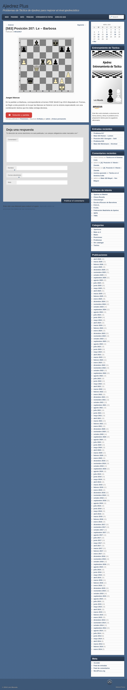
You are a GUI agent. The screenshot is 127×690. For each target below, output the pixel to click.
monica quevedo (100, 173)
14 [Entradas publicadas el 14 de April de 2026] (98, 34)
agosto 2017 (98, 535)
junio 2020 (97, 445)
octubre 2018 (98, 498)
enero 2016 (98, 585)
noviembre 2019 (100, 463)
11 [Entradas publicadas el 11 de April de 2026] (115, 32)
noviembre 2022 (100, 368)
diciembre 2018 (99, 493)
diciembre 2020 (99, 429)
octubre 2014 (98, 625)
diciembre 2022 (99, 365)
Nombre (11, 168)
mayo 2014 (98, 639)
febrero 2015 (98, 615)
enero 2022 (98, 394)
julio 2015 (97, 601)
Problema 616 (99, 141)
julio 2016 (97, 570)
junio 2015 (97, 604)
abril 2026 (97, 259)
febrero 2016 (98, 583)
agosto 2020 (98, 440)
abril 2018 (97, 514)
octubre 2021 (98, 402)
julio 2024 (97, 315)
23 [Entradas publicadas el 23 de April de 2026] (107, 37)
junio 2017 (97, 540)
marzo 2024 (98, 325)
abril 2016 (97, 577)
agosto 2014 (98, 631)
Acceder (97, 663)
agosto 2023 (98, 344)
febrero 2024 (98, 328)
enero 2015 (98, 617)
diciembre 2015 (99, 588)
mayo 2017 (98, 543)
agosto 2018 (98, 503)
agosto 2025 (98, 280)
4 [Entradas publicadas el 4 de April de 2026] (115, 30)
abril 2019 (97, 482)
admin (48, 119)
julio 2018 (97, 506)
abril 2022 (97, 386)
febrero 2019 (98, 487)
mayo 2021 (98, 416)
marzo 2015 (98, 612)
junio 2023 (97, 349)
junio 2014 (97, 636)
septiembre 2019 (100, 469)
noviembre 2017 (100, 527)
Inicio (7, 17)
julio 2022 (97, 378)
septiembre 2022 (100, 373)
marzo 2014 (98, 644)
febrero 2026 (98, 264)
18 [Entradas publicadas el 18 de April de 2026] (115, 34)
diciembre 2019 (99, 461)
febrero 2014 (98, 646)
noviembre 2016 (100, 559)
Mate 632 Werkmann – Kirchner (105, 144)
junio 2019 (97, 477)
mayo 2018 (98, 511)
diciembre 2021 (99, 397)
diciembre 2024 (99, 301)
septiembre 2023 (100, 341)
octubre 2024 (98, 307)
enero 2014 (98, 649)
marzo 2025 (98, 293)
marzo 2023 (98, 357)
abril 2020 (97, 450)
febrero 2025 (98, 296)
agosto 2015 (98, 599)
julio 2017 (97, 538)
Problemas (30, 17)
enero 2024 (98, 331)
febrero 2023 (98, 360)
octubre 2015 (98, 593)
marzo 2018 (98, 516)
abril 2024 (97, 323)
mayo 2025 (98, 288)
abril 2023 (97, 355)
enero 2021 (98, 426)
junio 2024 (97, 317)
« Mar (94, 41)
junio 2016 (97, 572)
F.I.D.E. (96, 208)
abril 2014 (97, 641)
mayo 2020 (98, 447)
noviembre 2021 (100, 400)
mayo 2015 (98, 607)
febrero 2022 (98, 392)
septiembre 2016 (100, 564)
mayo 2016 (98, 575)
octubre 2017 (98, 530)
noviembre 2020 (100, 431)
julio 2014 (97, 633)
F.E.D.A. (96, 205)
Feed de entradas (100, 666)
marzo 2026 (98, 262)
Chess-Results (99, 197)
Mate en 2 (97, 232)
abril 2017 (97, 546)
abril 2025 (97, 291)
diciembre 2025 (99, 270)
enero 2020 (98, 458)
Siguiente (81, 25)
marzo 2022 (98, 389)
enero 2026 (98, 267)
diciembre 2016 (99, 556)
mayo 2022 (98, 384)
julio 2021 (97, 410)
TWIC (96, 216)
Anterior (10, 25)
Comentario (12, 139)
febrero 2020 (98, 455)
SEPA (96, 213)
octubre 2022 (98, 370)
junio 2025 (97, 285)
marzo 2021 (98, 421)
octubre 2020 (98, 434)
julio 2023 (97, 347)
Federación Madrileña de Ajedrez (106, 210)
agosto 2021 (98, 408)
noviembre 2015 (100, 591)
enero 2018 (98, 522)
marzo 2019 (98, 485)
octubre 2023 (98, 339)
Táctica (96, 245)
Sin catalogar (99, 243)
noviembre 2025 (100, 272)
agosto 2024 (98, 312)
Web (9, 182)
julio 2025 (97, 283)
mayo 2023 (98, 352)
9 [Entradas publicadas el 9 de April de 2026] (106, 32)
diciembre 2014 (99, 620)
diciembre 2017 (99, 524)
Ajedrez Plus (15, 6)
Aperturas (97, 229)
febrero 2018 (98, 519)
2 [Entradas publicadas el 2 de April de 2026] (106, 30)
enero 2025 (98, 299)
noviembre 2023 (100, 336)
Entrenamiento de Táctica (44, 17)
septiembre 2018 (100, 500)
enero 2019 (98, 490)
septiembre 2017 (100, 532)
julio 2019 (97, 474)
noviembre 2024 (100, 304)
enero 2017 (98, 554)
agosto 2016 (98, 567)
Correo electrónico (14, 176)
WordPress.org (99, 671)
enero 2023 (98, 362)
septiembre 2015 (100, 596)
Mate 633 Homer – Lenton (103, 136)
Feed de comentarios (102, 668)
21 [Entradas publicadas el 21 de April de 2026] (98, 37)
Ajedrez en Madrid (100, 194)
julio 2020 (97, 442)
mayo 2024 (98, 320)
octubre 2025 (98, 275)
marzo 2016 (98, 580)
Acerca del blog (60, 17)
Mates (22, 17)
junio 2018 (97, 508)
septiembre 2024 (100, 309)
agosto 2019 (98, 471)
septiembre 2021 (100, 405)
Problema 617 (99, 133)
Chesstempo (98, 200)
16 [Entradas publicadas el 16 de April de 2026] (107, 34)
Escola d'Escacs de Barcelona (105, 202)
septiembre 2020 (100, 437)
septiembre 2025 (100, 278)
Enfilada (40, 119)
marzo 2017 (98, 548)
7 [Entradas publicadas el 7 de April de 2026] (98, 32)
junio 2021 (97, 413)
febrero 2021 (98, 424)
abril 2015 (97, 609)
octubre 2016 (98, 562)
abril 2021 (97, 418)
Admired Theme (120, 687)
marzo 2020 (98, 453)
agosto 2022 (98, 376)
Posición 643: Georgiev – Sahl (105, 138)
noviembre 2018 (100, 495)
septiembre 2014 (100, 628)
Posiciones (14, 17)
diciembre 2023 (99, 333)
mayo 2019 (98, 479)
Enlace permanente (59, 119)
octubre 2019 (98, 466)
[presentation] (25, 191)
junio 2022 (97, 381)
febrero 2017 (98, 551)
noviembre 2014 (100, 623)
